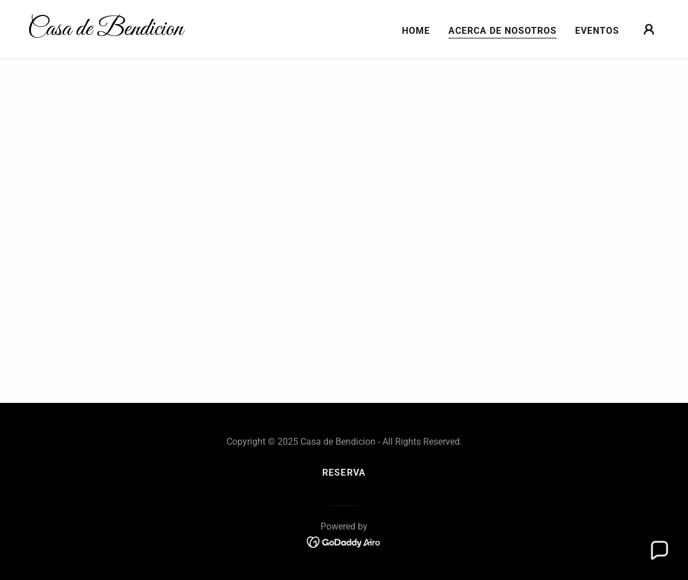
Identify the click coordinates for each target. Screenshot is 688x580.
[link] (116, 31)
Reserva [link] (343, 472)
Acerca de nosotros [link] (502, 30)
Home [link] (416, 30)
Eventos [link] (597, 30)
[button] (649, 29)
